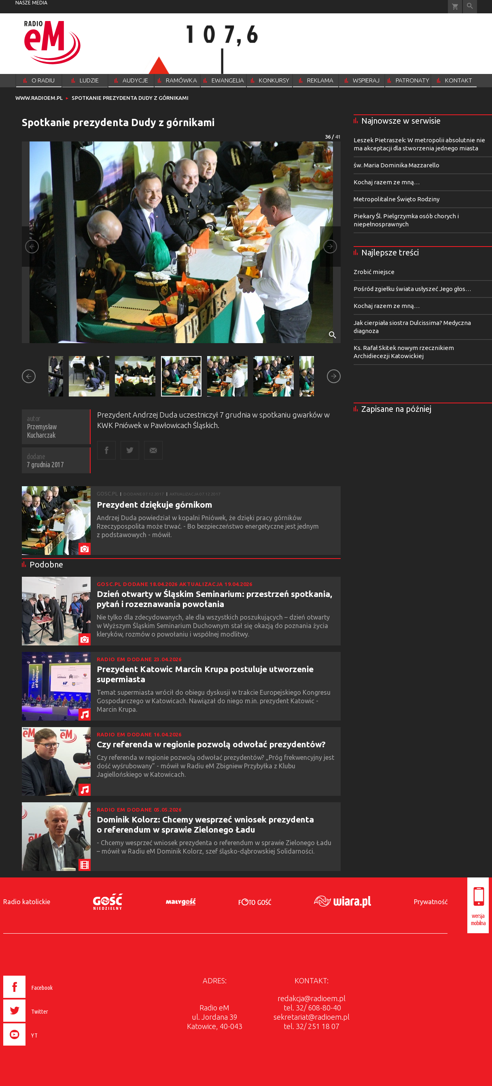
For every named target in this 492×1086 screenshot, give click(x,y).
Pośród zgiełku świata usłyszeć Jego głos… (412, 288)
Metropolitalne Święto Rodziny (396, 199)
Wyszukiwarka (470, 6)
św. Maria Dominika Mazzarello (396, 165)
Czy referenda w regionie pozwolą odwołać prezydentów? (211, 744)
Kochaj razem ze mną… (387, 182)
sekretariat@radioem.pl (312, 1017)
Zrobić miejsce (374, 271)
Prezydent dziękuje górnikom (154, 504)
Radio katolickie (26, 901)
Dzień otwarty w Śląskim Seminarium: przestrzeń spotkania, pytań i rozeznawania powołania (214, 599)
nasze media (31, 2)
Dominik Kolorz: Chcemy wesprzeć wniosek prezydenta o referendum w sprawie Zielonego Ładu (205, 824)
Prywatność (430, 901)
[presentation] (45, 1046)
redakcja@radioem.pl (312, 998)
